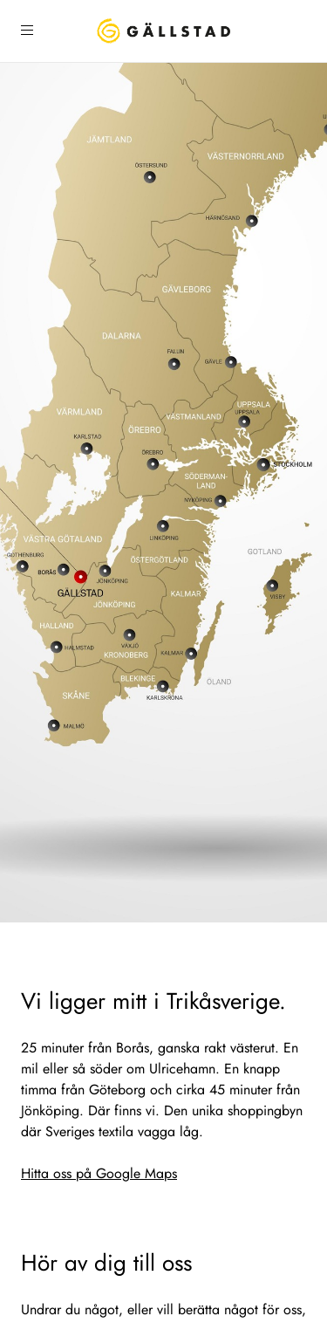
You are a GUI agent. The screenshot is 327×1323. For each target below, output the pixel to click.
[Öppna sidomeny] (27, 31)
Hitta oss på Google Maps (99, 1173)
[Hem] (163, 31)
